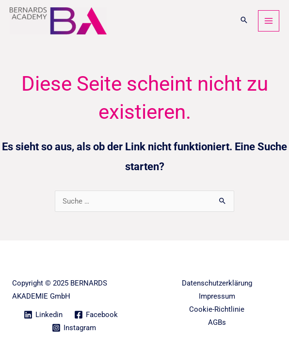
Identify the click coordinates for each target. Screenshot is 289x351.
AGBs (217, 322)
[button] (244, 21)
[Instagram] (74, 327)
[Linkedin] (43, 314)
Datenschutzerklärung (217, 283)
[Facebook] (96, 314)
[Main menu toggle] (268, 21)
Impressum (217, 296)
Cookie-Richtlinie (216, 309)
